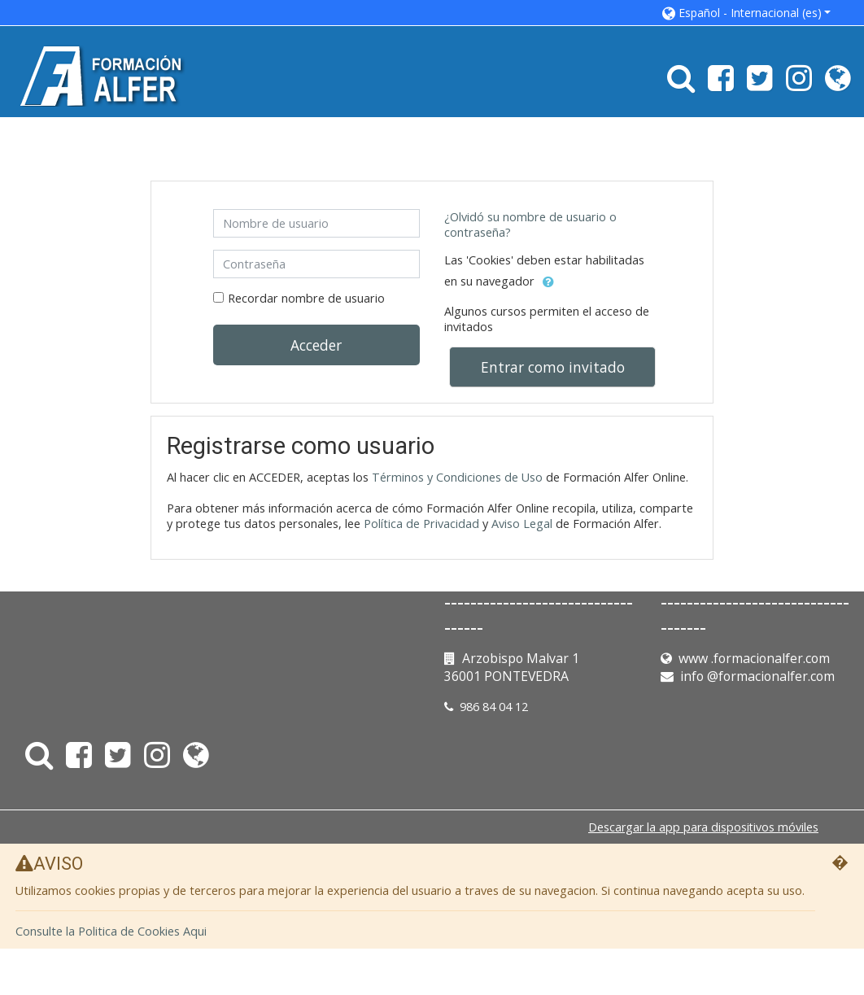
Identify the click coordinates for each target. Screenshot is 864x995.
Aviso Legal (522, 523)
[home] (104, 75)
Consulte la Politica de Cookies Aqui (111, 931)
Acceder (316, 345)
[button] (747, 12)
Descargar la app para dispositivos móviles (703, 827)
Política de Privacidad (421, 523)
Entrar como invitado (553, 367)
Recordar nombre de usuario (306, 298)
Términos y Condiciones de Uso (457, 477)
